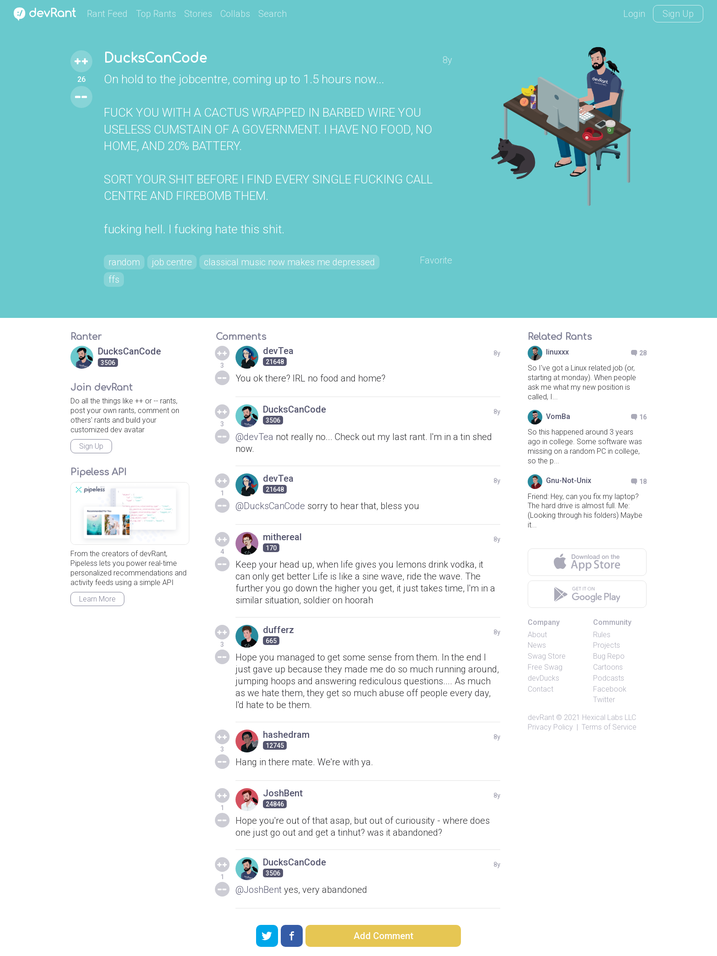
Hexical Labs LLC (609, 717)
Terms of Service (609, 727)
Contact (540, 689)
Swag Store (547, 656)
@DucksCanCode (270, 505)
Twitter (604, 699)
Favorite (436, 260)
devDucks (543, 678)
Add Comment (383, 935)
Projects (606, 645)
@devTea (254, 436)
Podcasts (608, 678)
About (537, 634)
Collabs (235, 13)
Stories (198, 13)
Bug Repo (609, 656)
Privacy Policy (550, 727)
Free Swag (545, 667)
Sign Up (678, 13)
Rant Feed (107, 13)
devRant (541, 717)
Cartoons (608, 667)
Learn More (97, 599)
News (537, 645)
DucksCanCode (155, 58)
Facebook (609, 689)
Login (634, 13)
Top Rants (156, 13)
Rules (601, 634)
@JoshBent (258, 889)
